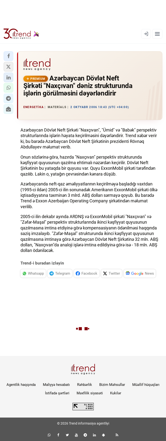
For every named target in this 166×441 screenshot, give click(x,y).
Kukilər (115, 393)
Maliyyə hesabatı (56, 384)
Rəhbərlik (84, 384)
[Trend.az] (21, 34)
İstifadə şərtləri (57, 393)
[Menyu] (157, 34)
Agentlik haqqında (21, 384)
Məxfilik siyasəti (90, 393)
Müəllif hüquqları (145, 384)
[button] (8, 56)
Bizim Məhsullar (112, 384)
